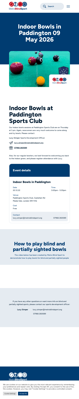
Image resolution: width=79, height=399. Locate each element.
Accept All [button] (23, 393)
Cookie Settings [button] (9, 393)
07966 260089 (18, 148)
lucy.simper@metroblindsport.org (26, 143)
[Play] (39, 273)
